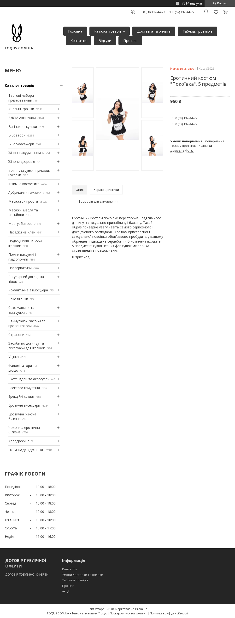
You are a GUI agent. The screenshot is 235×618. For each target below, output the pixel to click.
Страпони (16, 334)
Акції (65, 591)
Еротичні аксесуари (24, 405)
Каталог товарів (107, 31)
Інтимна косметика (24, 183)
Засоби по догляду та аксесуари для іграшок (26, 345)
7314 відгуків (192, 3)
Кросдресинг (18, 441)
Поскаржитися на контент (128, 613)
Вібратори (16, 135)
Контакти (78, 40)
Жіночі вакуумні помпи (26, 152)
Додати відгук (216, 12)
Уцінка (13, 356)
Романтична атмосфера (28, 290)
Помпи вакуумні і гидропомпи (22, 256)
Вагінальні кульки (22, 126)
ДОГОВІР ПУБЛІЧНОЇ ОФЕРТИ (27, 574)
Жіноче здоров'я (21, 161)
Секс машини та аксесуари (21, 310)
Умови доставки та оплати (82, 575)
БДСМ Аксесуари (22, 117)
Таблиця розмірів (197, 31)
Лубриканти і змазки (24, 192)
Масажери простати (25, 201)
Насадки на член (21, 232)
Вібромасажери (21, 144)
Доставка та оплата (153, 31)
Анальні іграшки (21, 109)
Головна (75, 31)
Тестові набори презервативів (21, 97)
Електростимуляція (24, 388)
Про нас (130, 40)
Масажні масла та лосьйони (23, 212)
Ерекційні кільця (21, 396)
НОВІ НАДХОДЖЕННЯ (26, 450)
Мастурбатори (20, 223)
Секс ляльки (18, 299)
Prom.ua (141, 609)
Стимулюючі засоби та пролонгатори (27, 323)
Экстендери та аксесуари (28, 379)
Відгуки (105, 40)
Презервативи (20, 268)
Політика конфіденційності (169, 613)
